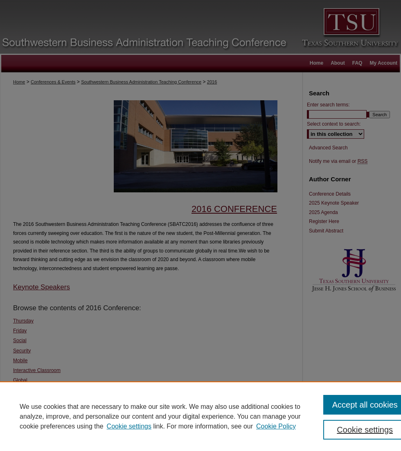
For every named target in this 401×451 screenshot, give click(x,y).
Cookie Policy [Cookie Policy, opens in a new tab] (276, 426)
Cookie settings (129, 426)
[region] (200, 416)
